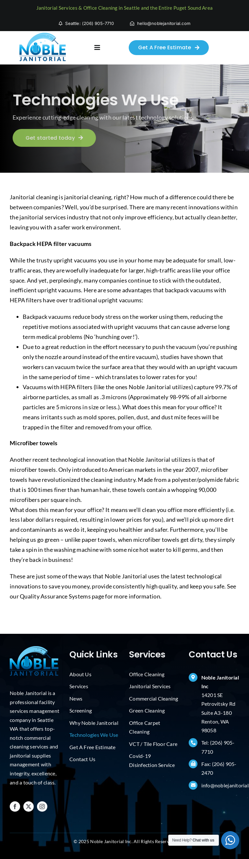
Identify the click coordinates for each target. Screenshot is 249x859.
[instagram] (42, 806)
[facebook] (15, 806)
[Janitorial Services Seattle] (42, 35)
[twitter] (28, 806)
